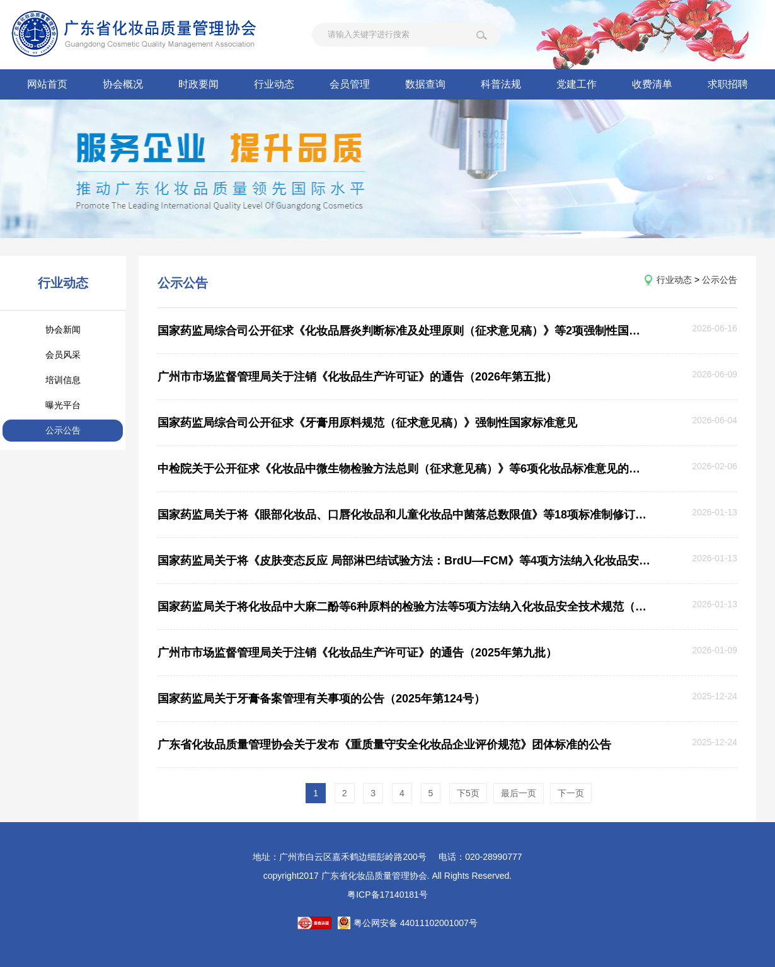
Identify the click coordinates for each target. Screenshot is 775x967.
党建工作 (576, 84)
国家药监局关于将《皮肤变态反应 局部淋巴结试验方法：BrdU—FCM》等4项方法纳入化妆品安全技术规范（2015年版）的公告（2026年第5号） (404, 560)
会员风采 (63, 355)
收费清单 (652, 84)
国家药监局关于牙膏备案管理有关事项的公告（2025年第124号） (321, 698)
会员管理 (350, 84)
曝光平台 (63, 405)
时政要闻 (198, 84)
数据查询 (425, 84)
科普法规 (501, 84)
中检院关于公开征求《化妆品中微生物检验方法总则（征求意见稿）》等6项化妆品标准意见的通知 (404, 468)
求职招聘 (728, 84)
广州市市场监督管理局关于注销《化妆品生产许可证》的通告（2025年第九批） (357, 652)
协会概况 (123, 84)
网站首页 (47, 84)
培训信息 (63, 380)
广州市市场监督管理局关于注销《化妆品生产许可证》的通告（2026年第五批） (357, 376)
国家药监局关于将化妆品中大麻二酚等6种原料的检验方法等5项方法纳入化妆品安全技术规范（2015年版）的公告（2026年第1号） (404, 606)
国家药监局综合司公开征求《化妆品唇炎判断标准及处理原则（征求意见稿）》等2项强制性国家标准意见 (404, 330)
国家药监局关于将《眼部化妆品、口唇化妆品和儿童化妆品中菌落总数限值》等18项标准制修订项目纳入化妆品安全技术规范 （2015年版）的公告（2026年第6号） (404, 514)
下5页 (468, 793)
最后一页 (518, 793)
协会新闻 (63, 329)
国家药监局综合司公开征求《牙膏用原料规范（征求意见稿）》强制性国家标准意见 (367, 422)
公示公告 (63, 430)
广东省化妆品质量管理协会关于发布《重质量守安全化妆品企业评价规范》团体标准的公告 (384, 744)
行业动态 (274, 84)
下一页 (571, 793)
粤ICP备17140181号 (387, 895)
